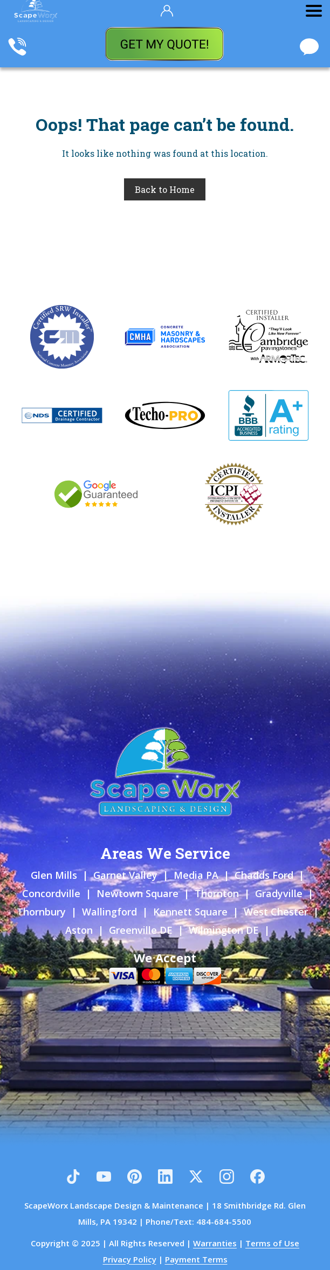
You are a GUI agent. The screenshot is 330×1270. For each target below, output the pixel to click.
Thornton (217, 893)
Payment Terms (196, 1259)
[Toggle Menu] (314, 11)
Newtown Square (137, 893)
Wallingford (109, 911)
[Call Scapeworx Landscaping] (17, 48)
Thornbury (41, 911)
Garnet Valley (125, 875)
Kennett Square (190, 911)
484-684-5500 (223, 1221)
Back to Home (165, 189)
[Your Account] (167, 10)
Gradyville (278, 893)
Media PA (196, 875)
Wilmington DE (224, 930)
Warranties (215, 1243)
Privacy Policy (129, 1259)
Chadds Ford (264, 875)
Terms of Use (272, 1243)
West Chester (276, 911)
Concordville (51, 893)
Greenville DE (141, 930)
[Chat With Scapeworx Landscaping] (309, 48)
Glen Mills (54, 875)
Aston (79, 930)
